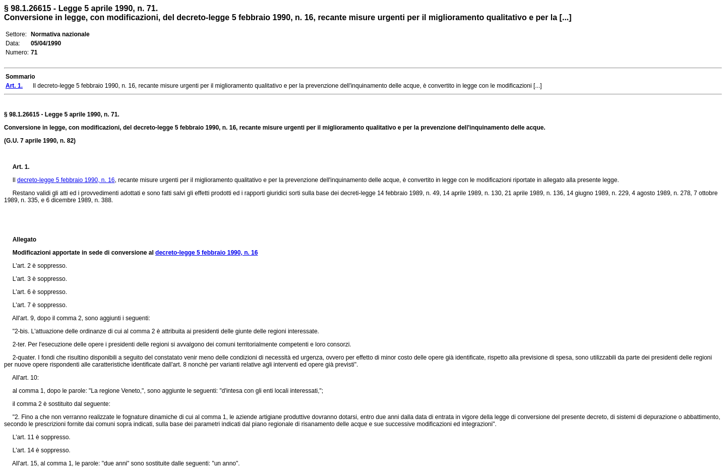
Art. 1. (21, 166)
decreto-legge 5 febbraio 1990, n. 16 (65, 180)
